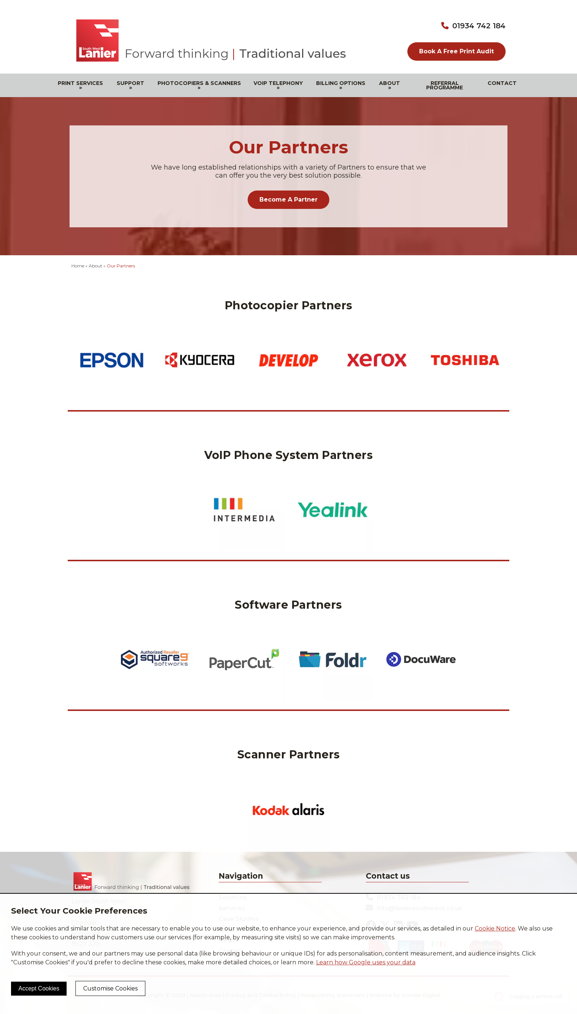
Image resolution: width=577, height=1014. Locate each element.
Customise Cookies (110, 988)
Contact (502, 83)
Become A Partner (288, 199)
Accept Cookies (38, 988)
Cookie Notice (495, 928)
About (389, 85)
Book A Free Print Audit (456, 51)
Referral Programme (444, 85)
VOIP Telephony (278, 85)
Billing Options (340, 85)
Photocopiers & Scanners (199, 85)
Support (130, 85)
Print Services (80, 85)
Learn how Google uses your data (365, 962)
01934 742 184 (479, 25)
